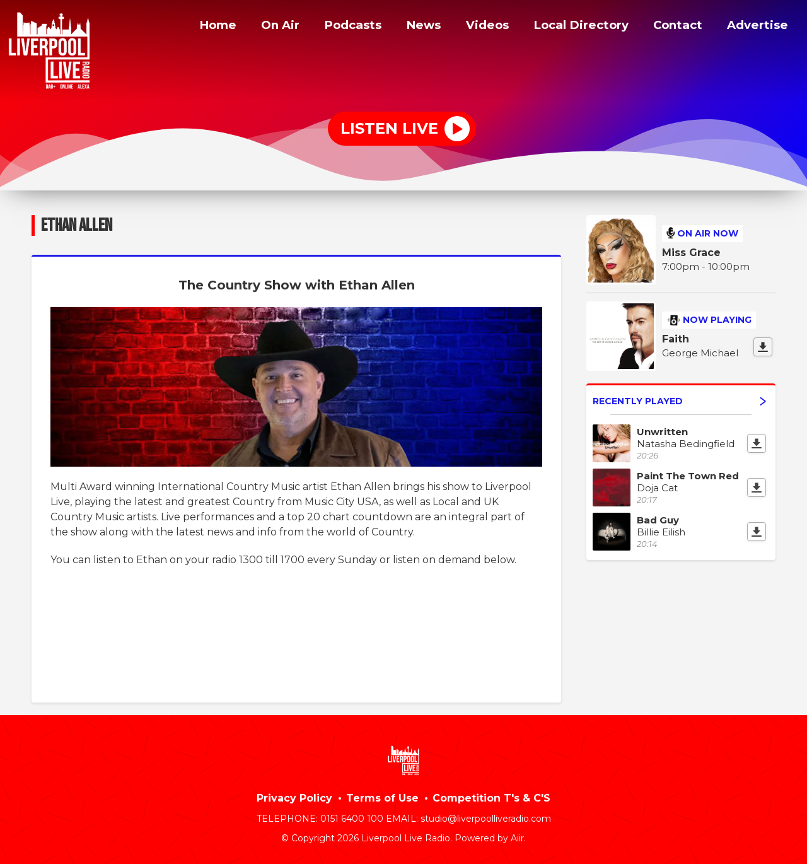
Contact (676, 27)
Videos (476, 27)
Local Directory (574, 27)
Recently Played (679, 401)
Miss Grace (691, 253)
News (412, 27)
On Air (264, 27)
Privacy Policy (294, 798)
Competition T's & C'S (491, 798)
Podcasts (339, 27)
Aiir (517, 838)
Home (199, 27)
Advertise (757, 27)
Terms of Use (382, 798)
